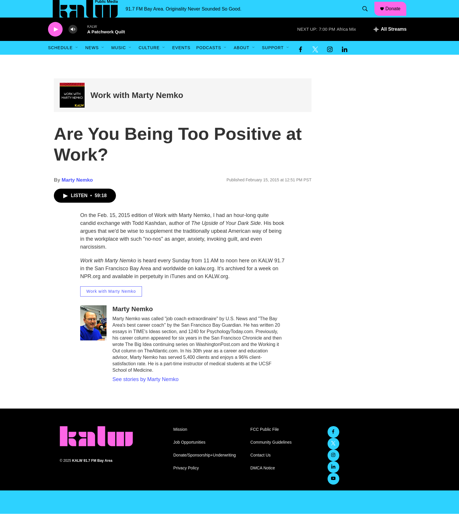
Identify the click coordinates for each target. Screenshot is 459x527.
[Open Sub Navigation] (77, 60)
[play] (55, 42)
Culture (149, 60)
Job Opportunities (189, 455)
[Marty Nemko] (93, 336)
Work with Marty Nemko (136, 108)
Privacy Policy (186, 481)
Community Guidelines (271, 455)
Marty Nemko (77, 193)
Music (118, 60)
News (92, 60)
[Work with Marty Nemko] (72, 108)
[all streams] (390, 42)
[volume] (73, 42)
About (241, 60)
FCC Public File (264, 442)
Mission (180, 442)
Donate (396, 15)
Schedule (60, 60)
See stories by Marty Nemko (145, 392)
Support (273, 60)
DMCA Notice (262, 481)
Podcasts (208, 60)
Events (181, 60)
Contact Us (260, 468)
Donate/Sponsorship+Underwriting (204, 468)
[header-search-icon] (368, 15)
